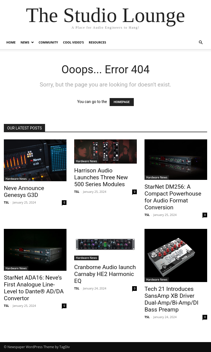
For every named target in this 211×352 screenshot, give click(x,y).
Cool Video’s (73, 42)
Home (11, 42)
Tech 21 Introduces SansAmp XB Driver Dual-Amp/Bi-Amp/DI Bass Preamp (171, 299)
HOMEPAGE (122, 102)
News (25, 42)
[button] (200, 42)
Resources (97, 42)
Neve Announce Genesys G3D (24, 191)
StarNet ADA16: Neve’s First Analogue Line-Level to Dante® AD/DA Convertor (34, 288)
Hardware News (16, 179)
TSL (6, 202)
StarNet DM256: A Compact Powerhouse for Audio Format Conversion (173, 197)
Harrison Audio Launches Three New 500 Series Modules (101, 177)
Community (48, 42)
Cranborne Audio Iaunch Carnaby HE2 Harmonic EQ (105, 274)
